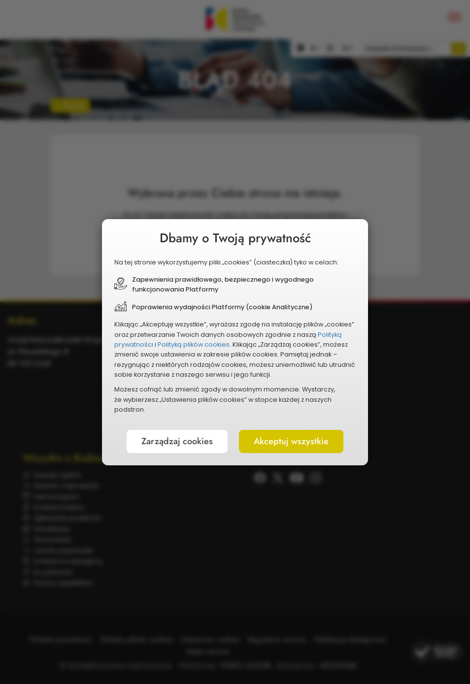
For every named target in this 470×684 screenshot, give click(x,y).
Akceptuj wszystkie (291, 441)
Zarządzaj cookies (177, 441)
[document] (235, 342)
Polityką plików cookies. (194, 344)
